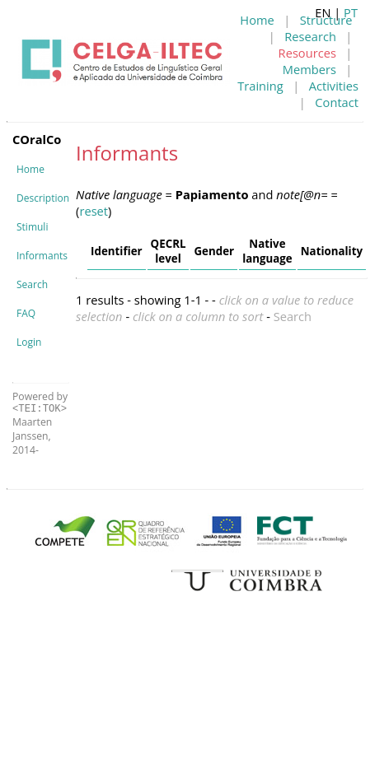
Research (310, 36)
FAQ (25, 313)
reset (93, 211)
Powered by (40, 402)
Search (32, 284)
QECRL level (168, 251)
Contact (336, 102)
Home (257, 20)
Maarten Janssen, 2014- (32, 436)
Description (42, 198)
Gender (214, 251)
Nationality (332, 251)
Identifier (116, 251)
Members (309, 69)
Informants (42, 256)
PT (351, 12)
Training (260, 85)
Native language (267, 251)
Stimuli (32, 227)
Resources (307, 52)
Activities (333, 85)
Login (28, 342)
